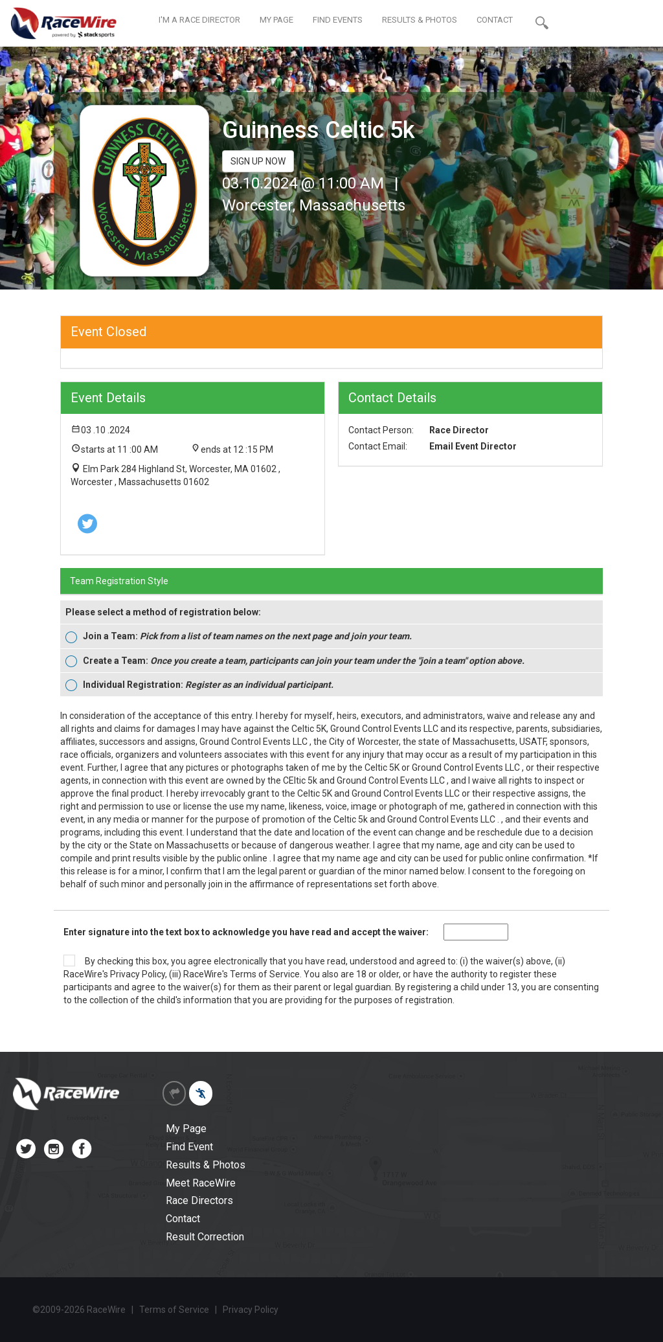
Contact (183, 1218)
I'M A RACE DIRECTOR (199, 20)
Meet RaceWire (201, 1183)
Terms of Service (265, 974)
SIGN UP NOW (258, 161)
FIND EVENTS (338, 20)
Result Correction (205, 1237)
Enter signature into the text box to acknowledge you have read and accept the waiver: (246, 932)
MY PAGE (276, 20)
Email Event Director (473, 446)
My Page (186, 1128)
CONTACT (495, 20)
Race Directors (199, 1200)
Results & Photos (205, 1165)
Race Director (459, 430)
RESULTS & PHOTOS (419, 20)
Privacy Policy (137, 974)
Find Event (189, 1147)
